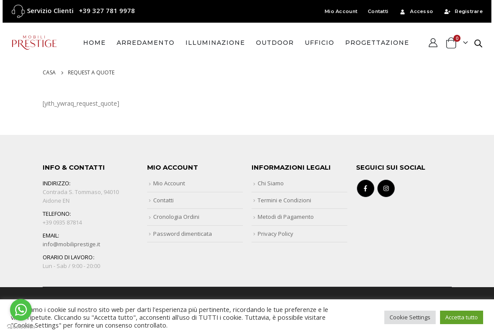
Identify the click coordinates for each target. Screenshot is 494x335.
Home (94, 43)
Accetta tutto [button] (461, 317)
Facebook (365, 188)
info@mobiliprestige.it (71, 244)
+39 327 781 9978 (107, 10)
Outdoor (275, 43)
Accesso (416, 11)
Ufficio (319, 43)
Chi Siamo (271, 183)
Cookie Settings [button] (410, 317)
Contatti (378, 11)
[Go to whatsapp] (21, 310)
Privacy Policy (275, 234)
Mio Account (341, 11)
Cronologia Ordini (176, 217)
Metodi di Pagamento (286, 217)
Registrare (463, 11)
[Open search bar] (478, 42)
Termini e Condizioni (284, 200)
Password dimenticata (182, 234)
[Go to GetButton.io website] (21, 326)
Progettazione (377, 43)
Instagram (386, 188)
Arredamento (146, 43)
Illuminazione (215, 43)
